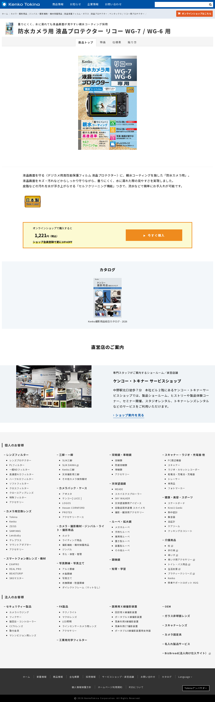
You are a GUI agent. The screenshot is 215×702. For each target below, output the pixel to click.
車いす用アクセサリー (181, 559)
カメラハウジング (19, 612)
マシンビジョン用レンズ (22, 635)
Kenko (13, 521)
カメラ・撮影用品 (19, 13)
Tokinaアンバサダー (196, 688)
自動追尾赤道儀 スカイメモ (130, 507)
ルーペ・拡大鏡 (122, 521)
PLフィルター (17, 465)
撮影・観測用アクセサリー (129, 512)
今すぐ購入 (156, 235)
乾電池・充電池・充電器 (181, 474)
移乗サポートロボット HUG (183, 582)
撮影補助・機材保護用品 (75, 544)
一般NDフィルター (19, 469)
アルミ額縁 (68, 568)
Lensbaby (15, 535)
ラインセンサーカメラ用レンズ (79, 626)
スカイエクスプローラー (128, 493)
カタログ (167, 676)
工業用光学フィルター (73, 640)
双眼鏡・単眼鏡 (122, 455)
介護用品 (170, 540)
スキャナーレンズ (176, 625)
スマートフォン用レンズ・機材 (26, 558)
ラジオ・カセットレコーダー (184, 469)
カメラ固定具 (173, 634)
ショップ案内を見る (128, 415)
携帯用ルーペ (122, 536)
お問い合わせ (113, 4)
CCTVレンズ (16, 626)
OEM (168, 606)
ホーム (5, 13)
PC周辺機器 (174, 460)
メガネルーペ (122, 527)
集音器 (171, 517)
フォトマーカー (176, 488)
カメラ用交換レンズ (19, 511)
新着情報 (42, 676)
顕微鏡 (116, 559)
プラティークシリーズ (181, 573)
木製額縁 (67, 573)
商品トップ (85, 42)
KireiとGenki (175, 507)
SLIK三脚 (67, 460)
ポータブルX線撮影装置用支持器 (133, 630)
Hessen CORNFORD (73, 507)
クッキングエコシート (180, 530)
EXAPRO (14, 564)
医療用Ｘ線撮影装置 (124, 606)
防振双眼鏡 (121, 465)
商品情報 (58, 4)
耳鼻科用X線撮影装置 (127, 621)
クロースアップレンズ (21, 492)
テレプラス (15, 540)
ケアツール (174, 526)
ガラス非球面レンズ (177, 616)
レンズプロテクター (20, 460)
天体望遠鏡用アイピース (128, 503)
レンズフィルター (17, 455)
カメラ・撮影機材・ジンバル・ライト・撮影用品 (80, 528)
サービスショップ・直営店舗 (118, 676)
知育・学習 (119, 569)
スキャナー (174, 465)
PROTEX (67, 512)
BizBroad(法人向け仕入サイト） (188, 653)
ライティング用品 (72, 540)
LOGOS (66, 503)
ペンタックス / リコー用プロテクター (127, 13)
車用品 (171, 483)
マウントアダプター (20, 544)
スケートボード (176, 503)
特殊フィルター (18, 497)
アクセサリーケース (73, 517)
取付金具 (14, 630)
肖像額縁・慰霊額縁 (73, 582)
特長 (103, 42)
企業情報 (93, 4)
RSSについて (136, 687)
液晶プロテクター (99, 13)
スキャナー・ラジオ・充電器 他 (185, 455)
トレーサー (174, 478)
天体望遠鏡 (119, 483)
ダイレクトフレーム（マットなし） (81, 587)
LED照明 (67, 621)
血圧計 (171, 521)
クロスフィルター (19, 488)
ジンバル (67, 549)
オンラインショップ (194, 13)
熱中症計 (173, 512)
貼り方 (132, 42)
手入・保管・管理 (72, 554)
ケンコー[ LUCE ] (72, 498)
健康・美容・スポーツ (179, 497)
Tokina (13, 517)
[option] (107, 104)
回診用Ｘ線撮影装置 (126, 612)
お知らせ (75, 4)
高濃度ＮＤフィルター (21, 474)
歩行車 (173, 550)
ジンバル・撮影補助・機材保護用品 (45, 13)
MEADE (119, 489)
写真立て (67, 578)
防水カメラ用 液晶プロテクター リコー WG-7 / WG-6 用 (94, 31)
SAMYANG (15, 530)
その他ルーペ (122, 550)
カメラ (66, 535)
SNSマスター (16, 578)
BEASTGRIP (16, 573)
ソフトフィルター (19, 483)
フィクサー (15, 616)
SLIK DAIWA (70, 465)
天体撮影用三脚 (70, 474)
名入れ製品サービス (177, 644)
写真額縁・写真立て (72, 563)
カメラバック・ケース (73, 488)
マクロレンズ (69, 616)
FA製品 (63, 606)
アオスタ (67, 493)
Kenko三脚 (68, 469)
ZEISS (12, 526)
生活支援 (174, 568)
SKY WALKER (122, 498)
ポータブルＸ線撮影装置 (128, 616)
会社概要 (74, 676)
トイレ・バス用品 (179, 564)
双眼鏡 (118, 460)
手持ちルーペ (122, 531)
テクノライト (69, 612)
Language (185, 676)
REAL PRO (15, 568)
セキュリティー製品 (18, 606)
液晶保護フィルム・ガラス (76, 13)
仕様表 (116, 42)
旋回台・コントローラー (22, 621)
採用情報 (91, 676)
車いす (173, 555)
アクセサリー (16, 502)
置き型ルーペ (122, 541)
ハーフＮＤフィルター (21, 478)
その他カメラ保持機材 (74, 478)
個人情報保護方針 (81, 687)
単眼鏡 (118, 469)
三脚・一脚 (66, 455)
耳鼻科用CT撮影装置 (126, 626)
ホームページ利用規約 (110, 687)
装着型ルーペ (122, 545)
